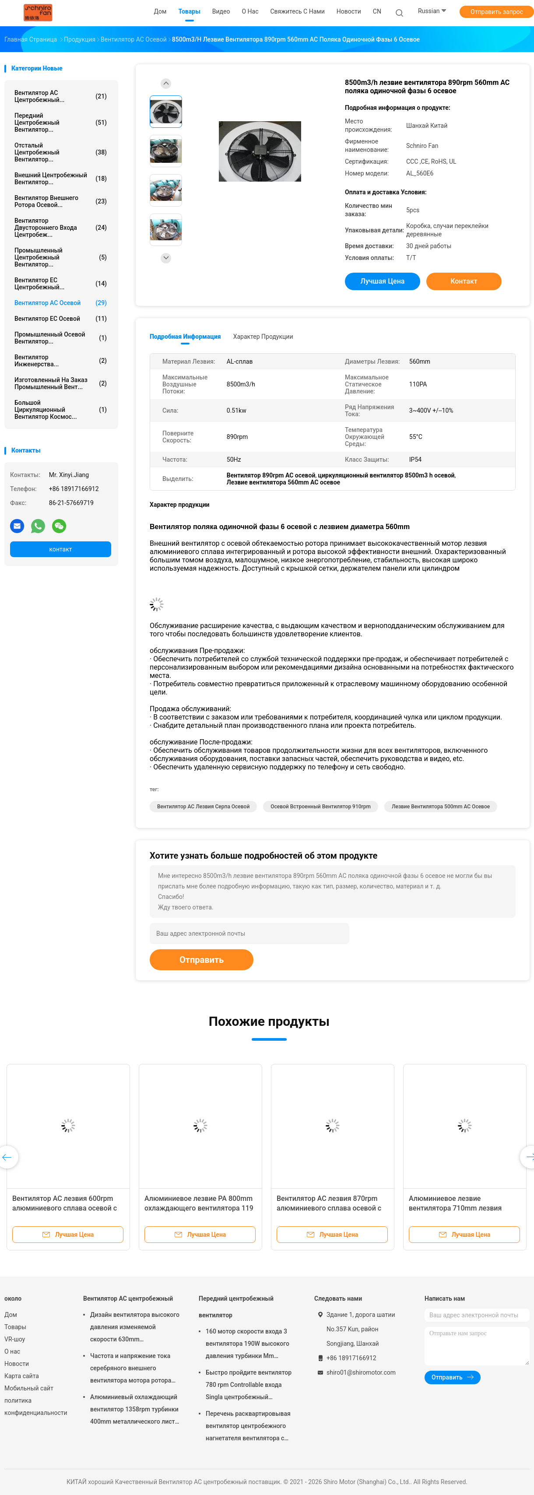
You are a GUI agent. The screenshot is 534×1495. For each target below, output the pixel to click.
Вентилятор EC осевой (60, 318)
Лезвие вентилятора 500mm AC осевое (441, 807)
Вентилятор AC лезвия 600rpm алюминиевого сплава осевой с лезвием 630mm (64, 1208)
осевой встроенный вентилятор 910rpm (321, 807)
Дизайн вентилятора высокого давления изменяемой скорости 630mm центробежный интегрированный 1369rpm (134, 1328)
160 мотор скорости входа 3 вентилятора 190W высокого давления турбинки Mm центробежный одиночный (247, 1345)
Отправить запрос (497, 11)
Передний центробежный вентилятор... (60, 122)
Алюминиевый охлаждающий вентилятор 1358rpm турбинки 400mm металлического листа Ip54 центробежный (134, 1410)
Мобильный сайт (28, 1388)
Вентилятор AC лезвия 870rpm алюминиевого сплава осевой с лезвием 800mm (329, 1208)
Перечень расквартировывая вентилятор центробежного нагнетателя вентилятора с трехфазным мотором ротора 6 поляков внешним (251, 1427)
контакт (60, 549)
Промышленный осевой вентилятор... (60, 338)
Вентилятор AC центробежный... (60, 96)
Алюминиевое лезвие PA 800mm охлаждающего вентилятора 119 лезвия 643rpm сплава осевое (198, 1208)
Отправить (201, 960)
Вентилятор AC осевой (60, 302)
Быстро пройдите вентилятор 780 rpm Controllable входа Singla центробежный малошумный (249, 1386)
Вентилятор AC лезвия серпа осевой (203, 807)
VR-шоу (14, 1339)
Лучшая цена (383, 281)
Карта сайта (21, 1375)
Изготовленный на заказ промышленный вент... (60, 383)
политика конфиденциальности (35, 1406)
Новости (16, 1363)
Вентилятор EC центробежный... (60, 284)
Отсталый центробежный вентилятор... (60, 152)
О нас (12, 1351)
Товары (15, 1326)
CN (377, 11)
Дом (10, 1314)
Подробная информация (185, 336)
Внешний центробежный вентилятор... (60, 179)
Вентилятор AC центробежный (128, 1298)
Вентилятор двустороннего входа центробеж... (60, 227)
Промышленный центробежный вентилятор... (60, 257)
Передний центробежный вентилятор (236, 1307)
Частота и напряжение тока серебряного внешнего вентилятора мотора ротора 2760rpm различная (130, 1369)
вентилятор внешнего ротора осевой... (60, 201)
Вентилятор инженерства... (60, 361)
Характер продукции (263, 336)
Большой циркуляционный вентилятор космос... (60, 409)
